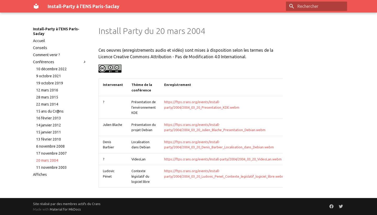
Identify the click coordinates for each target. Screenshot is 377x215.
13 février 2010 (48, 139)
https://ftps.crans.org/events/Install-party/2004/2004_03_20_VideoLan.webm (223, 159)
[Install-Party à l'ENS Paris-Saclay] (36, 6)
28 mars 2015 (47, 97)
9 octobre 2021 (48, 76)
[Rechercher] (316, 6)
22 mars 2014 (47, 104)
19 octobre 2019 (49, 83)
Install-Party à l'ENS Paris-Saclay (56, 31)
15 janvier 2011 (48, 132)
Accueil (39, 41)
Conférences (60, 62)
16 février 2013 (48, 118)
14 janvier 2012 (48, 125)
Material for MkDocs (65, 209)
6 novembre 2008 (50, 146)
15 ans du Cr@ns (50, 111)
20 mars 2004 (47, 160)
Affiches (40, 174)
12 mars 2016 (47, 90)
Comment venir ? (46, 55)
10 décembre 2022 (51, 69)
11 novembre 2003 (51, 167)
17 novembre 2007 (51, 153)
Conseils (40, 48)
